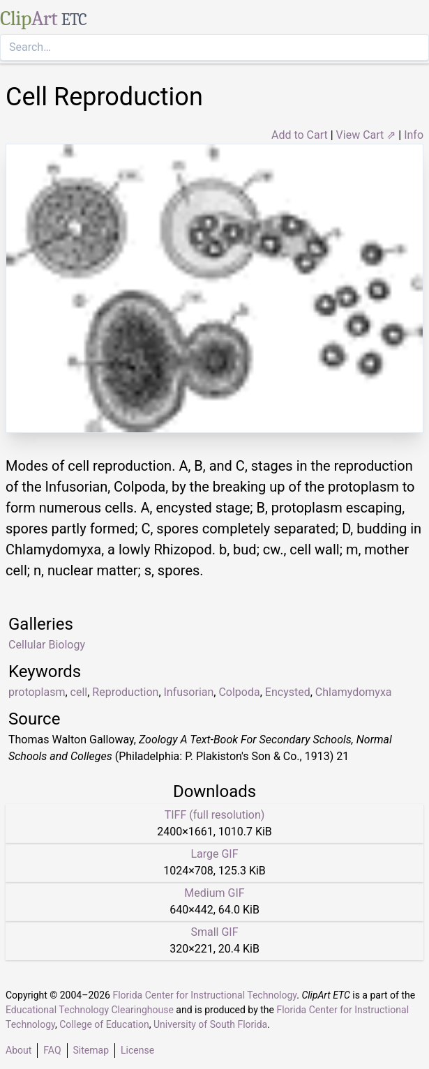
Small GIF (214, 932)
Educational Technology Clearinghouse (90, 1009)
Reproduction (125, 692)
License (137, 1050)
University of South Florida (210, 1024)
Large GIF (214, 853)
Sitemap (91, 1050)
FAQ (52, 1050)
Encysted (287, 692)
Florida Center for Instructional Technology (204, 995)
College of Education (104, 1024)
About (18, 1050)
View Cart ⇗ (366, 135)
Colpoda (238, 692)
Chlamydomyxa (353, 692)
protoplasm (36, 692)
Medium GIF (214, 893)
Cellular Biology (46, 644)
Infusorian (189, 692)
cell (79, 692)
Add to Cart (299, 135)
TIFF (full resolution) (215, 814)
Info (413, 135)
